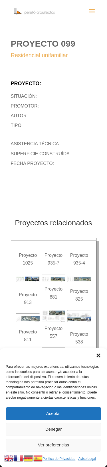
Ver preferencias (53, 444)
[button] (98, 355)
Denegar (53, 429)
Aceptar (53, 413)
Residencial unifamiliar (39, 55)
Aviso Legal (87, 459)
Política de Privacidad (59, 459)
